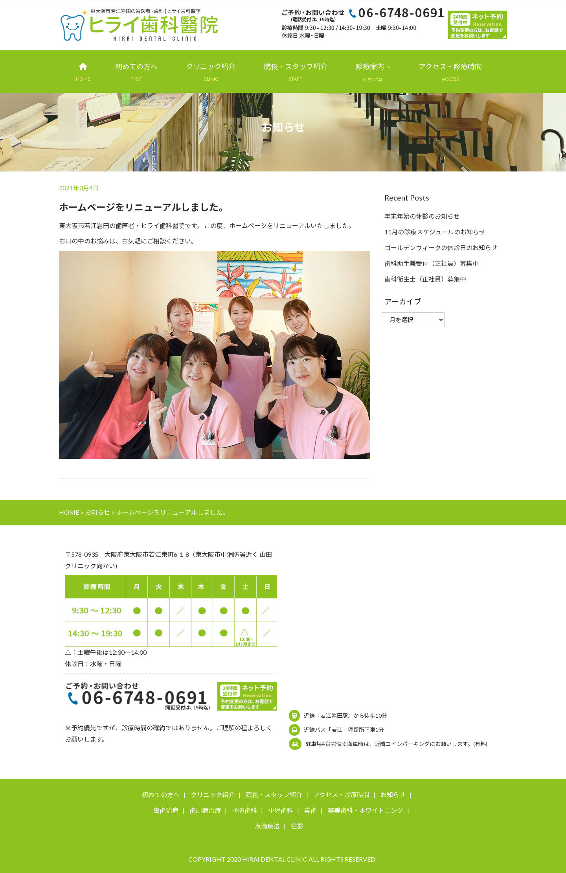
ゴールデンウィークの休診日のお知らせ (441, 248)
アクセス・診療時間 (450, 67)
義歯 (310, 810)
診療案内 (370, 67)
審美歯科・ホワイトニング (365, 810)
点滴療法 (267, 826)
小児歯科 (280, 810)
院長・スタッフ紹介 (295, 67)
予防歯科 (244, 810)
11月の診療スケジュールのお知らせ (434, 232)
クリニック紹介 (210, 67)
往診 (297, 826)
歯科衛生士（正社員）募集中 (425, 279)
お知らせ (393, 795)
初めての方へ (136, 67)
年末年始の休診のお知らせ (422, 216)
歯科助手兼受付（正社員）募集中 (431, 263)
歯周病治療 (205, 810)
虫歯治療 (165, 810)
